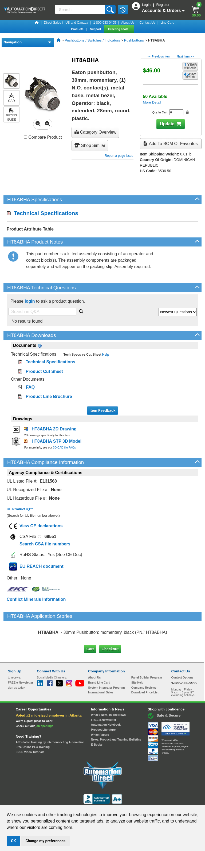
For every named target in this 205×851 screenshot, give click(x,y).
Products (77, 29)
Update (167, 124)
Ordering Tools (118, 29)
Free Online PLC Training (33, 724)
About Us (127, 22)
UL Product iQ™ (20, 509)
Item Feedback (102, 410)
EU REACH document (41, 566)
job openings (44, 703)
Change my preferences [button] (45, 841)
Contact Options (182, 655)
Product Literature (103, 707)
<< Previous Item (159, 56)
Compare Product (43, 137)
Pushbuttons (134, 40)
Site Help (137, 660)
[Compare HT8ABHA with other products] (25, 137)
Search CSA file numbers (44, 544)
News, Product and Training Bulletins (116, 717)
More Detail (152, 102)
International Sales (100, 670)
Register (162, 5)
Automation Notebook (106, 702)
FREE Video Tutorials (30, 729)
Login (147, 5)
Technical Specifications (42, 213)
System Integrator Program (106, 665)
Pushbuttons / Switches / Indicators (92, 40)
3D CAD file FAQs (64, 447)
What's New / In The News (108, 692)
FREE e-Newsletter (103, 697)
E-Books (96, 722)
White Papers (100, 712)
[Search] (80, 9)
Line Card (167, 22)
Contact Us (147, 22)
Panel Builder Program (146, 655)
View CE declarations (41, 526)
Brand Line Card (99, 660)
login (30, 301)
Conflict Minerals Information (36, 599)
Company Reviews (143, 665)
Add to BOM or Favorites (171, 143)
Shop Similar (89, 145)
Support (96, 29)
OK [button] (13, 841)
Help (105, 354)
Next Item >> (185, 56)
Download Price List (145, 670)
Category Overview (95, 132)
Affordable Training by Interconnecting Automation (50, 719)
